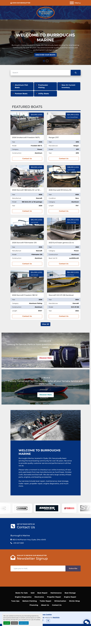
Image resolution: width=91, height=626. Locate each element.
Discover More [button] (45, 358)
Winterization (60, 601)
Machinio (56, 617)
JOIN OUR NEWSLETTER (21, 3)
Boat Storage (70, 593)
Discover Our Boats (45, 55)
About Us (45, 605)
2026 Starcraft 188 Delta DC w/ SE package (29, 190)
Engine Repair (70, 597)
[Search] (40, 73)
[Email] (37, 568)
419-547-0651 (18, 543)
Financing (34, 605)
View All (45, 324)
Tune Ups (15, 601)
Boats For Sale (21, 593)
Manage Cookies (45, 614)
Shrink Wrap (74, 601)
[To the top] (48, 620)
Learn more (24, 623)
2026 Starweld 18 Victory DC (60, 190)
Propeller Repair (54, 597)
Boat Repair (42, 593)
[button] (44, 61)
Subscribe (73, 568)
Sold (32, 593)
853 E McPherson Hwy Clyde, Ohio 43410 (29, 540)
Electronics (39, 597)
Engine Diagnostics (23, 597)
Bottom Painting (29, 601)
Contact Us (27, 159)
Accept (6, 623)
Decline (14, 623)
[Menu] (72, 3)
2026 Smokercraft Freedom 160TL (26, 137)
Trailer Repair (45, 601)
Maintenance (56, 593)
